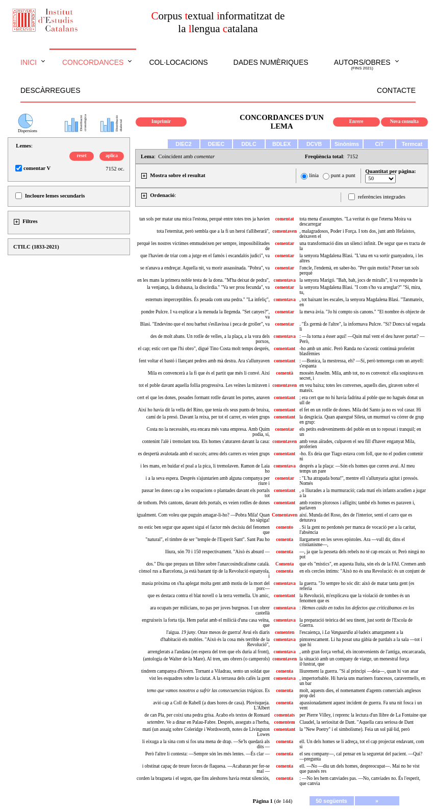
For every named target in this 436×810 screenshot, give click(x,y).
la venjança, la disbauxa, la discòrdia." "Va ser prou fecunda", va (208, 287)
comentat (284, 219)
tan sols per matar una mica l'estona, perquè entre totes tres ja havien (204, 219)
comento (284, 527)
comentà (284, 373)
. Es (208, 690)
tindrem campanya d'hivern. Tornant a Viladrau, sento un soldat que (205, 671)
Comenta (284, 564)
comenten (284, 632)
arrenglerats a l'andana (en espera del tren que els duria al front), (208, 651)
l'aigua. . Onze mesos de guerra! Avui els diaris (218, 632)
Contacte (396, 90)
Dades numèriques (271, 62)
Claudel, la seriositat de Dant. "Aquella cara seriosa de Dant (356, 722)
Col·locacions (178, 62)
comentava (285, 280)
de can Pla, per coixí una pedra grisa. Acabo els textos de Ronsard (207, 715)
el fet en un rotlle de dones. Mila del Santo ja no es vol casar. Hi (360, 409)
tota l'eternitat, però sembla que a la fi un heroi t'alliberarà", (213, 231)
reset (82, 155)
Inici (28, 62)
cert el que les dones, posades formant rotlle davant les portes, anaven (203, 397)
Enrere (356, 121)
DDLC (249, 144)
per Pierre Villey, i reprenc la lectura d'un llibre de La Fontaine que (362, 715)
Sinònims (347, 144)
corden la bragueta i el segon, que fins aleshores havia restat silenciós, (203, 778)
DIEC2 (183, 144)
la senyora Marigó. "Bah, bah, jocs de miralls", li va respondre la (361, 280)
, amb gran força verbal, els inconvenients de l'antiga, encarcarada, (362, 651)
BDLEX (281, 144)
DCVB (314, 144)
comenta (284, 539)
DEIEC (216, 144)
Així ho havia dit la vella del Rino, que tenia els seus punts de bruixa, (204, 409)
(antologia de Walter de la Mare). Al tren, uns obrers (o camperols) (206, 658)
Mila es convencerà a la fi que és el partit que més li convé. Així (209, 373)
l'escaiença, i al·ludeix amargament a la (351, 632)
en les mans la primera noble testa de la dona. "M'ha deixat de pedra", (203, 280)
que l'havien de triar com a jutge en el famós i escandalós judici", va (205, 255)
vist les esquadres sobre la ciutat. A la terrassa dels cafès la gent (209, 678)
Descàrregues (50, 90)
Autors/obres (362, 64)
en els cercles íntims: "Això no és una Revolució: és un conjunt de (362, 571)
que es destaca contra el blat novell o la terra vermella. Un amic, (209, 595)
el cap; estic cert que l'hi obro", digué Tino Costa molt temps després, (204, 348)
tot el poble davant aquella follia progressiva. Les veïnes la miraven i (204, 385)
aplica (112, 155)
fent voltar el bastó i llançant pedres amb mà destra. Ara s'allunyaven (204, 360)
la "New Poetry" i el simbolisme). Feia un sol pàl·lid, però (354, 729)
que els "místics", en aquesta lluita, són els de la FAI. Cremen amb (362, 564)
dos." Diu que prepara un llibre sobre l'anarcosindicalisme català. (208, 564)
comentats (284, 715)
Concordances (93, 62)
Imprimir (161, 121)
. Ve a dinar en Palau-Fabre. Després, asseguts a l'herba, (208, 722)
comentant (284, 348)
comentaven (284, 231)
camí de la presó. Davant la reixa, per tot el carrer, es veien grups (208, 417)
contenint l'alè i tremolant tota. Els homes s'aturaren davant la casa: (206, 441)
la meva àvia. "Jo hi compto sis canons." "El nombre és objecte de (362, 311)
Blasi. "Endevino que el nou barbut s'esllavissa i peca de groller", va (205, 324)
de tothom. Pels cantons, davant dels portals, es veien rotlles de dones (204, 502)
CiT (379, 144)
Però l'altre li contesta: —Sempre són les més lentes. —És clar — (207, 753)
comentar (284, 243)
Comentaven (284, 515)
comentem (284, 722)
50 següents (331, 801)
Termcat (412, 144)
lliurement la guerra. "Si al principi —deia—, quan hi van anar (358, 671)
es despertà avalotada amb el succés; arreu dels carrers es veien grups (204, 453)
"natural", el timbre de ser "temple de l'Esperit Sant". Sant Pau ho (207, 539)
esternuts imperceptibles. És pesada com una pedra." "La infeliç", (207, 299)
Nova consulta (404, 121)
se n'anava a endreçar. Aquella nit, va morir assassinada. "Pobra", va (205, 268)
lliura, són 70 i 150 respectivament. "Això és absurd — (217, 551)
